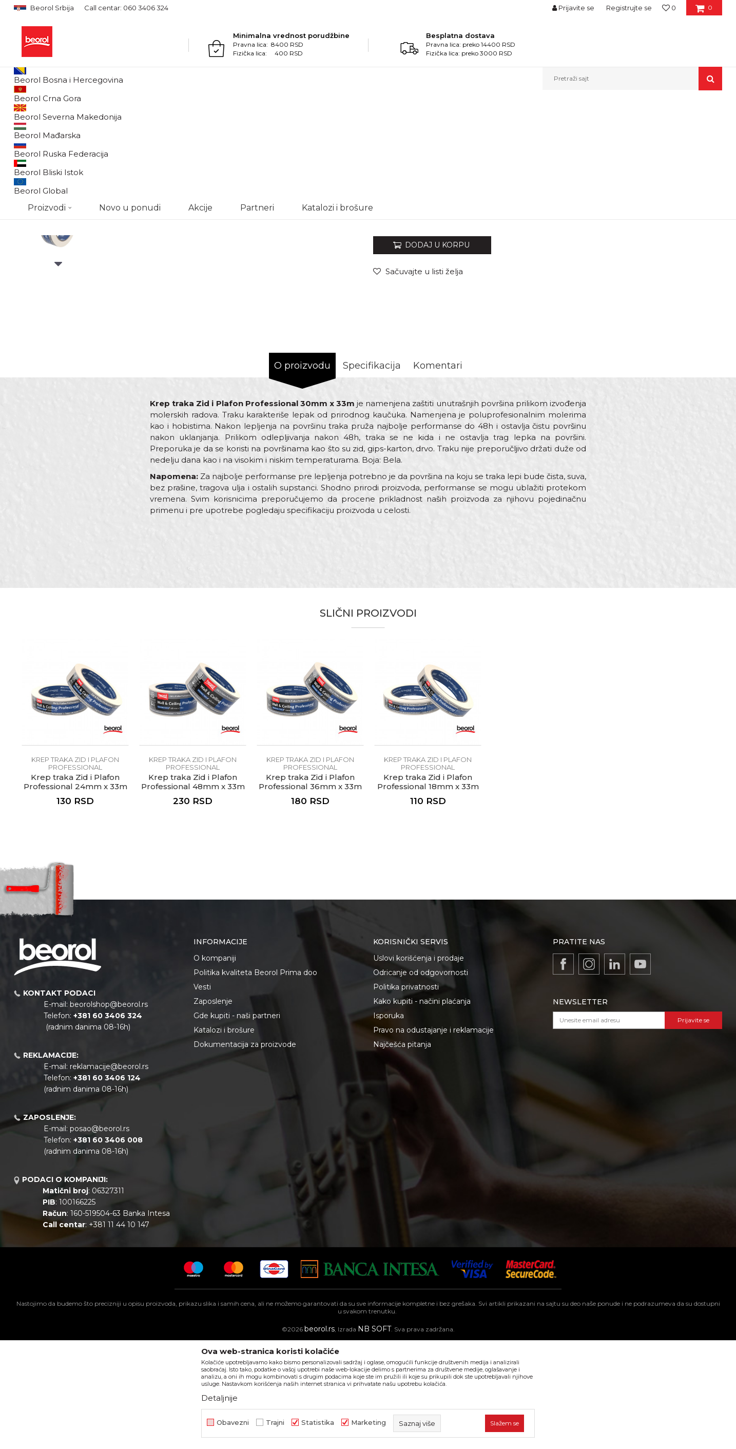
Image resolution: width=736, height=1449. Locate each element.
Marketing (368, 1422)
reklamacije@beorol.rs (109, 1172)
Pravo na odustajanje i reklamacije (433, 1135)
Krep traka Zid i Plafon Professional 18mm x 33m (428, 888)
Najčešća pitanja (402, 1150)
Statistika (317, 1422)
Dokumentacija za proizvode (244, 1150)
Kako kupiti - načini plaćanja (422, 1107)
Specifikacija (372, 471)
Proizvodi (54, 112)
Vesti (202, 1092)
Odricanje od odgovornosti (420, 1078)
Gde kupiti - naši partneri (236, 1121)
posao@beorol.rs (99, 1234)
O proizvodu (302, 471)
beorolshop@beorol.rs (109, 1110)
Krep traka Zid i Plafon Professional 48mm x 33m (193, 888)
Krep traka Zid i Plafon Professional (249, 112)
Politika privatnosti (406, 1092)
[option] (58, 191)
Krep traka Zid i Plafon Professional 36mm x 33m (310, 888)
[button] (632, 78)
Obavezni (233, 1422)
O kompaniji (214, 1064)
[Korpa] (703, 11)
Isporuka (388, 1121)
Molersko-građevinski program (121, 112)
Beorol (23, 112)
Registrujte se (629, 8)
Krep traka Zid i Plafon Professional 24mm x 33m (75, 888)
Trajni (275, 1422)
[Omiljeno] (669, 8)
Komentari (437, 471)
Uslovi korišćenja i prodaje (418, 1064)
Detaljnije (219, 1398)
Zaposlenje (213, 1107)
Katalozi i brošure (224, 1135)
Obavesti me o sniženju (682, 313)
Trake (183, 112)
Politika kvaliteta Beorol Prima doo (255, 1078)
